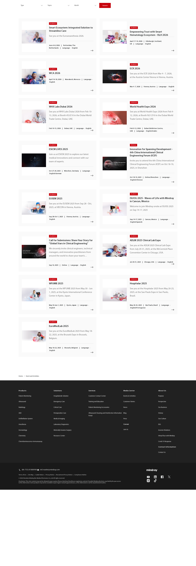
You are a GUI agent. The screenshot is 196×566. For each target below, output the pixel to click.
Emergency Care (59, 478)
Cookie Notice (39, 551)
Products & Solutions (55, 9)
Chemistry (22, 512)
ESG (100, 9)
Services (88, 9)
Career (111, 9)
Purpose (161, 472)
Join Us (125, 506)
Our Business (162, 483)
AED (20, 489)
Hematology (23, 506)
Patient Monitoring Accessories (98, 483)
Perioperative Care (60, 489)
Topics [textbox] (50, 43)
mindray (24, 8)
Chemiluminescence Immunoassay (30, 518)
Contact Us (146, 2)
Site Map (31, 551)
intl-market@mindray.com (50, 546)
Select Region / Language (167, 2)
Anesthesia (22, 501)
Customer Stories (129, 478)
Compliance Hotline (80, 551)
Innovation (74, 9)
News (125, 483)
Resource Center (59, 512)
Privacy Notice (50, 551)
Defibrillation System (26, 495)
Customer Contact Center (97, 472)
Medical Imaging (59, 495)
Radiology (22, 483)
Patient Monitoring (25, 472)
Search (105, 44)
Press (125, 495)
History (160, 489)
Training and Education (96, 478)
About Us (124, 9)
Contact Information (167, 523)
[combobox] (31, 43)
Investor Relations (130, 2)
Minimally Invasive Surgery (62, 506)
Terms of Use (22, 551)
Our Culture (162, 495)
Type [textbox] (22, 43)
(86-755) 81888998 (29, 546)
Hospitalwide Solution (61, 472)
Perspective (162, 478)
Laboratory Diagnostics (61, 501)
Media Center (113, 2)
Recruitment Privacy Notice (64, 551)
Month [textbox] (76, 43)
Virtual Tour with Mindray (166, 512)
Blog (124, 489)
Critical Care (58, 483)
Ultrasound (22, 478)
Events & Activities (129, 472)
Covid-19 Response (164, 518)
